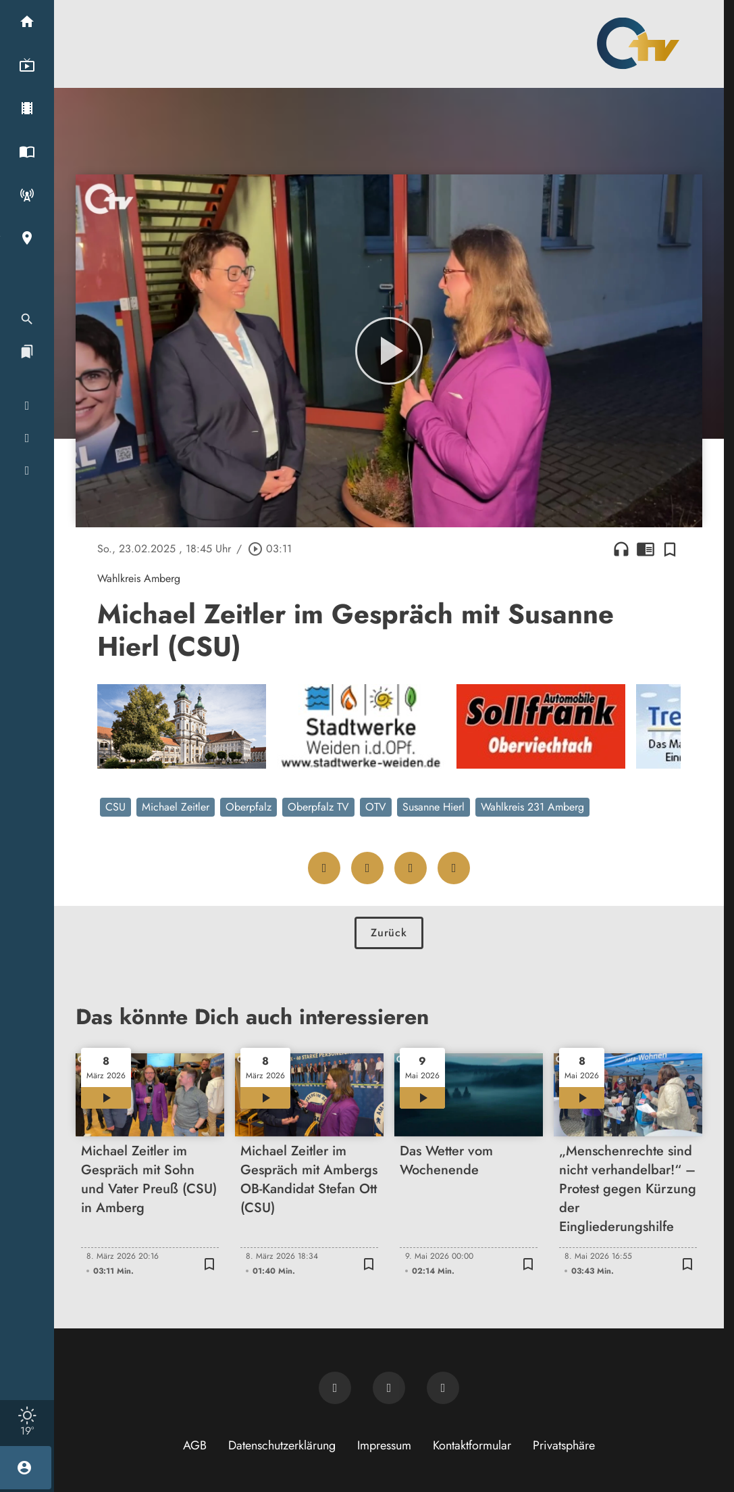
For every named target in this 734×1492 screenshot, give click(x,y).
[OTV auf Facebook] (389, 1388)
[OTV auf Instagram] (443, 1388)
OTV (375, 807)
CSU (115, 807)
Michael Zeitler (175, 807)
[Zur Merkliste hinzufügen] (670, 549)
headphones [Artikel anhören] (621, 548)
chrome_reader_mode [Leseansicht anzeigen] (645, 548)
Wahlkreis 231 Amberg (532, 807)
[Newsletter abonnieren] (335, 1388)
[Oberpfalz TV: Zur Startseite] (638, 43)
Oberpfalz (248, 807)
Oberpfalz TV (318, 807)
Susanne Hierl (433, 807)
